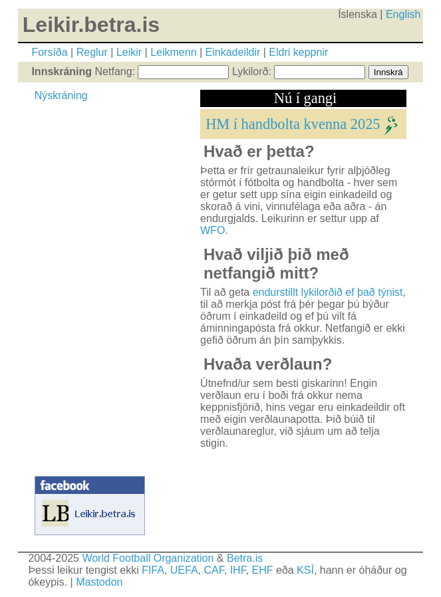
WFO (212, 230)
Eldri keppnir (298, 52)
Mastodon (99, 582)
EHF (262, 570)
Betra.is (245, 558)
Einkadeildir (233, 52)
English (403, 14)
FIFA (153, 570)
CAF (214, 570)
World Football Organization (148, 558)
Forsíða (49, 52)
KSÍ (305, 570)
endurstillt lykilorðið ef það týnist (328, 292)
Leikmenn (173, 52)
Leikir (129, 52)
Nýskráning (61, 95)
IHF (238, 570)
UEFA (184, 570)
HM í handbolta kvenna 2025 (293, 123)
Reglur (92, 52)
